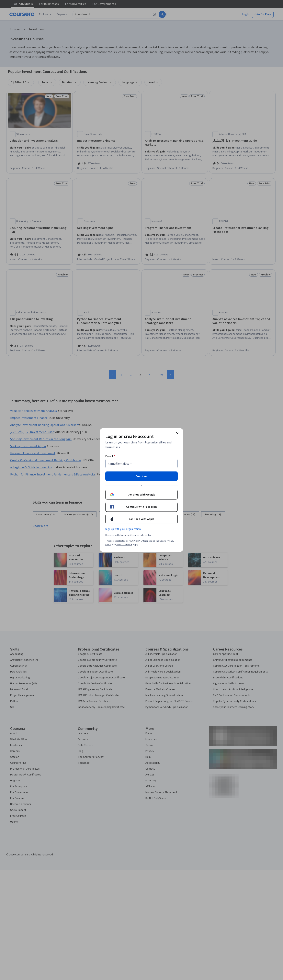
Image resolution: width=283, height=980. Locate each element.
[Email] (141, 463)
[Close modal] (177, 433)
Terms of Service (124, 544)
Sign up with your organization (123, 529)
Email (110, 456)
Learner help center (141, 535)
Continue (141, 476)
